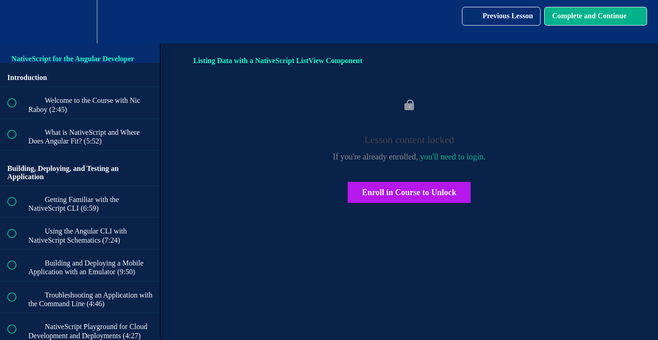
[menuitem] (80, 21)
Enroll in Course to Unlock (409, 192)
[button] (17, 21)
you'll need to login (451, 156)
